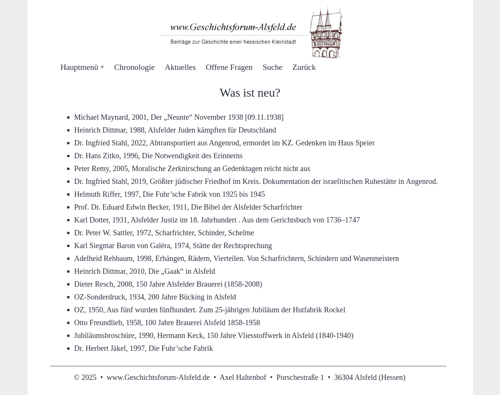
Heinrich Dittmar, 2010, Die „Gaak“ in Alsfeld (144, 271)
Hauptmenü (79, 67)
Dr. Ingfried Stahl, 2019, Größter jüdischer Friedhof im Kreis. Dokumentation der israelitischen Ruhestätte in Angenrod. (256, 181)
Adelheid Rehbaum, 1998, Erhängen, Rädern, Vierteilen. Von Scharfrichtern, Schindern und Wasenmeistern (236, 258)
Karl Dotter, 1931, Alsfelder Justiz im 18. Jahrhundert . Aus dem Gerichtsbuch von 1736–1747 (217, 220)
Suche (273, 67)
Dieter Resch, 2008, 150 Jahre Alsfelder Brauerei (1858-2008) (168, 284)
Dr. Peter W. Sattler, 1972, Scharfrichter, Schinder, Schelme (164, 232)
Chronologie (134, 67)
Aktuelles (180, 67)
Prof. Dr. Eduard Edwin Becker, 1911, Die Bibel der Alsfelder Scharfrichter (188, 207)
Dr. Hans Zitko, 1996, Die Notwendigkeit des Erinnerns (158, 155)
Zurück (304, 67)
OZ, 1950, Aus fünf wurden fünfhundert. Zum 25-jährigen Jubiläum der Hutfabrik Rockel (210, 310)
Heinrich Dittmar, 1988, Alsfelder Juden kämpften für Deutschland (175, 130)
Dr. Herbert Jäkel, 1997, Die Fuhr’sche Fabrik (143, 348)
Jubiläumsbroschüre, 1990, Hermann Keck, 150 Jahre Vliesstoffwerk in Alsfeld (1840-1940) (214, 335)
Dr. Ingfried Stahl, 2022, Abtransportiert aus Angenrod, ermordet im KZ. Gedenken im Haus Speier (224, 143)
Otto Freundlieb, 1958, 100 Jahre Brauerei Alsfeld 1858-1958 (167, 322)
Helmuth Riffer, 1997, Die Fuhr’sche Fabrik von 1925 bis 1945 (169, 194)
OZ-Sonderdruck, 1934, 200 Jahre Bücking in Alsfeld (155, 297)
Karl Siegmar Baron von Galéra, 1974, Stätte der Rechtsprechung (173, 245)
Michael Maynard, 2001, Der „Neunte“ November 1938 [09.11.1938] (179, 117)
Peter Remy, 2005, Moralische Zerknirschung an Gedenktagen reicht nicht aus (192, 168)
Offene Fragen (229, 67)
